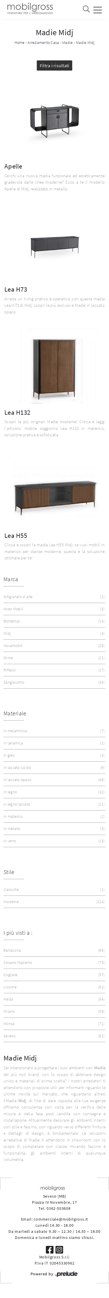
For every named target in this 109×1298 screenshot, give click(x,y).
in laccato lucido (53, 768)
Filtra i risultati (54, 65)
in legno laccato (53, 804)
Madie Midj (85, 42)
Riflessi (53, 670)
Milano (53, 1011)
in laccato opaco (53, 780)
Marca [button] (10, 579)
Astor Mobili (53, 609)
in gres (53, 755)
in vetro (53, 841)
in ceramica (53, 743)
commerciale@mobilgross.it (61, 1219)
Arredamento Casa (43, 42)
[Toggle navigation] (98, 10)
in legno (53, 792)
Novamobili (53, 646)
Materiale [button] (14, 713)
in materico (53, 816)
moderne (53, 902)
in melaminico (53, 731)
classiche (53, 889)
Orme (53, 658)
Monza (53, 1024)
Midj (53, 633)
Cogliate (53, 975)
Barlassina (53, 950)
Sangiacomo (53, 682)
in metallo (53, 829)
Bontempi (53, 621)
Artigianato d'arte (53, 597)
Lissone (53, 987)
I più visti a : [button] (17, 932)
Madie (67, 42)
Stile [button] (8, 871)
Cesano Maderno (53, 963)
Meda (53, 999)
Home (20, 42)
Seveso (53, 1036)
